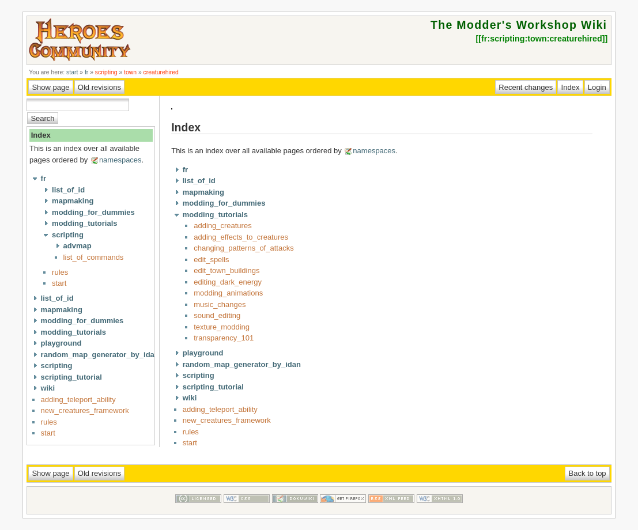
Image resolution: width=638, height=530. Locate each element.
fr (86, 72)
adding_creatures (222, 225)
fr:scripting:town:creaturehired (541, 38)
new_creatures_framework (85, 410)
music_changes (220, 304)
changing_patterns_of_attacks (243, 248)
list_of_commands (93, 257)
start (72, 72)
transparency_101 (224, 338)
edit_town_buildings (226, 270)
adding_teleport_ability (78, 399)
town (130, 72)
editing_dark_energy (228, 282)
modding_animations (228, 293)
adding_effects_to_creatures (241, 237)
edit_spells (211, 259)
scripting (106, 72)
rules (60, 272)
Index (41, 135)
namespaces (120, 160)
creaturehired (161, 72)
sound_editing (217, 315)
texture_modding (222, 327)
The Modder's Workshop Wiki (519, 24)
